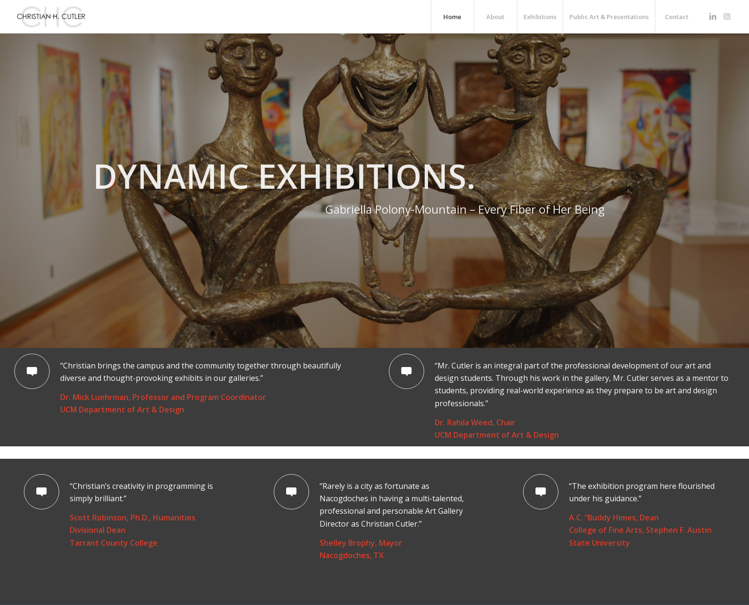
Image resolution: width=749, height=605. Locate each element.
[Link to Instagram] (727, 16)
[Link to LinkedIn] (713, 16)
